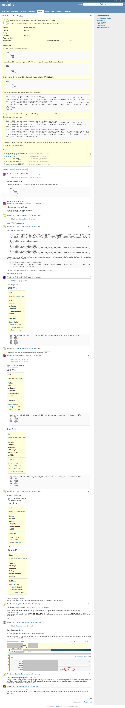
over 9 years (33, 674)
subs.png (8, 156)
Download (14, 11)
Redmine (56, 706)
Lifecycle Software (22, 23)
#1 (90, 173)
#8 (90, 491)
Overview (5, 11)
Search (80, 4)
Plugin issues (101, 25)
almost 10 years (33, 622)
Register (120, 1)
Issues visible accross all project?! (38, 607)
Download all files (90, 154)
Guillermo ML (19, 686)
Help (12, 1)
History (5, 169)
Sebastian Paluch (21, 622)
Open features (101, 22)
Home (3, 1)
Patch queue (101, 24)
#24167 (30, 691)
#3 (90, 215)
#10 (90, 622)
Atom (86, 702)
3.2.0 (70, 41)
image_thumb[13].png (13, 154)
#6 (90, 348)
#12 (90, 686)
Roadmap (32, 11)
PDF (91, 702)
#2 (90, 203)
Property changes (21, 169)
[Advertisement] (106, 66)
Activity (23, 11)
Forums (59, 11)
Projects (8, 1)
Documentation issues (104, 19)
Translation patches (103, 27)
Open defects (101, 20)
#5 (90, 276)
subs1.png (9, 159)
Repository (68, 11)
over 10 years (33, 23)
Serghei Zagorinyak (21, 674)
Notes (12, 169)
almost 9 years (51, 23)
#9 (90, 603)
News (47, 11)
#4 (90, 226)
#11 (90, 673)
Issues (40, 11)
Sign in (115, 1)
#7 (90, 355)
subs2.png (9, 161)
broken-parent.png (11, 164)
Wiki (52, 11)
